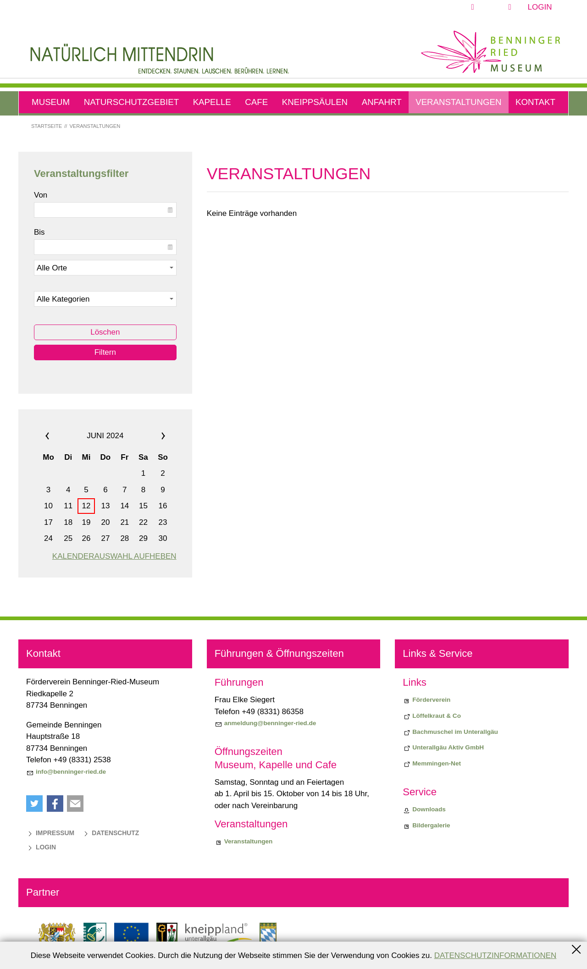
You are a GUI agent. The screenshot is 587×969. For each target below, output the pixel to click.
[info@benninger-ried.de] (66, 772)
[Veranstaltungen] (244, 842)
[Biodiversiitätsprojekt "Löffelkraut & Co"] (432, 716)
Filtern (105, 352)
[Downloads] (424, 809)
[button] (494, 7)
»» (152, 436)
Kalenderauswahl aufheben (114, 556)
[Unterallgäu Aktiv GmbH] (443, 748)
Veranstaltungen (458, 102)
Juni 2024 (105, 435)
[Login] (41, 847)
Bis (39, 232)
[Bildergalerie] (426, 825)
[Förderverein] (426, 700)
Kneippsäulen (315, 102)
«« (58, 436)
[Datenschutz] (110, 833)
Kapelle (212, 102)
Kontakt (535, 102)
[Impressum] (50, 833)
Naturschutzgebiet (131, 102)
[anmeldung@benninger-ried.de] (265, 723)
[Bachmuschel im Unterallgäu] (450, 732)
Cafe (256, 102)
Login (540, 7)
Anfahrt (382, 102)
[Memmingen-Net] (432, 764)
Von (40, 195)
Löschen (105, 332)
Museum (51, 102)
